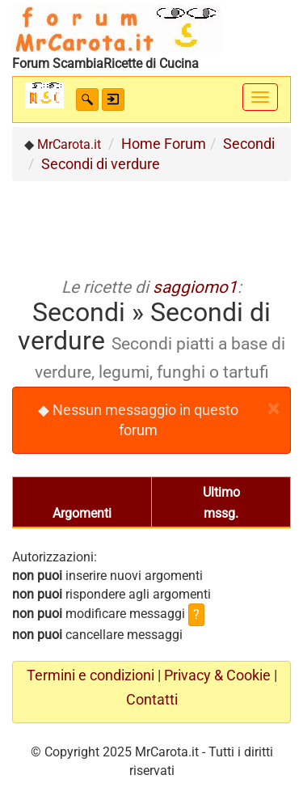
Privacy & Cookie (217, 675)
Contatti (152, 700)
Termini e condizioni (90, 675)
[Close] (273, 409)
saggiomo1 (195, 287)
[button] (87, 99)
